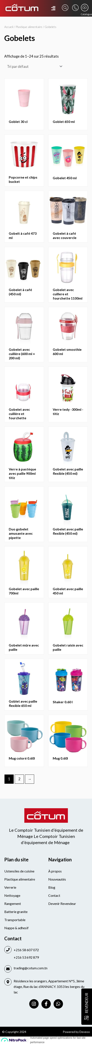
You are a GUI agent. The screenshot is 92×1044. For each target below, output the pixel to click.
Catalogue (86, 14)
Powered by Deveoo (76, 1032)
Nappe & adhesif (16, 928)
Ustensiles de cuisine (19, 871)
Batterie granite (16, 912)
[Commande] (33, 66)
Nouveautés (57, 879)
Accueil (8, 27)
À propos (55, 871)
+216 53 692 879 (26, 957)
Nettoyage (12, 895)
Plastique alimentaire (29, 27)
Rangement (12, 903)
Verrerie (10, 887)
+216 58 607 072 (26, 950)
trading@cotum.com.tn (30, 968)
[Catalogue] (84, 7)
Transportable (14, 920)
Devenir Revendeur (62, 903)
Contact (54, 895)
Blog (51, 887)
